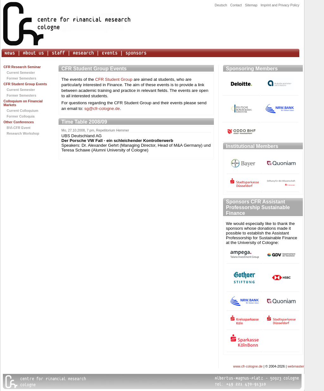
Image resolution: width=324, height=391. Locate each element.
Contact (236, 5)
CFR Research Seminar (22, 67)
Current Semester (21, 72)
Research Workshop (23, 133)
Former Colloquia (20, 116)
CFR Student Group (114, 79)
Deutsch (221, 5)
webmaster (296, 366)
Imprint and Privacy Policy (279, 5)
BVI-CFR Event (18, 128)
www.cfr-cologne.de (248, 366)
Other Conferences (18, 122)
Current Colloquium (22, 110)
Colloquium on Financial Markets (23, 103)
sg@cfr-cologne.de (102, 108)
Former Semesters (21, 78)
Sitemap (251, 5)
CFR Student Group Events (25, 84)
